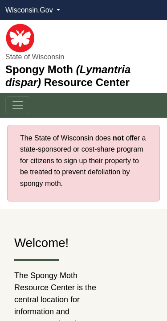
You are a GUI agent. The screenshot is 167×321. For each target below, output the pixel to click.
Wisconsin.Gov (30, 10)
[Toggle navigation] (17, 105)
